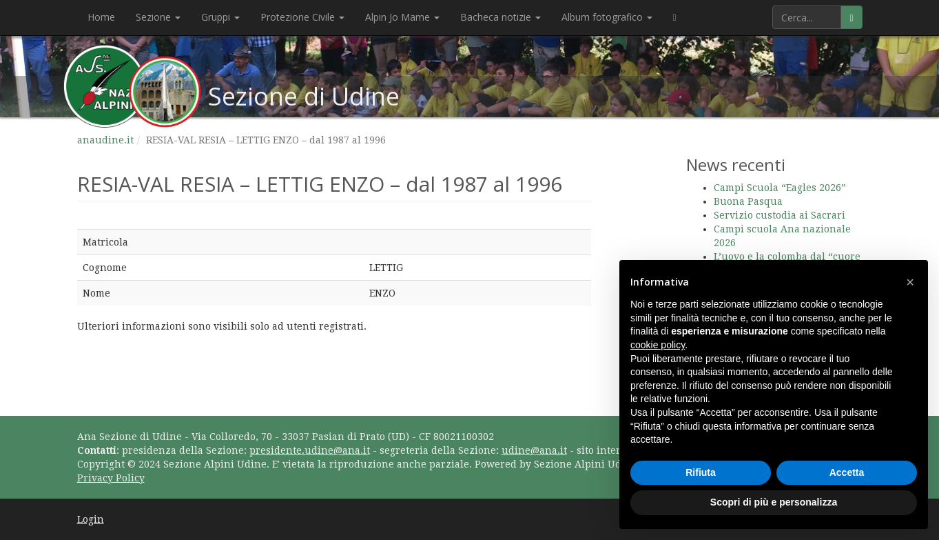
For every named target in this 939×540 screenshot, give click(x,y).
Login (90, 519)
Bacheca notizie (500, 16)
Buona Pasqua (748, 201)
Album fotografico (606, 16)
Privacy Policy (111, 477)
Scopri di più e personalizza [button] (773, 502)
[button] (910, 282)
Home (101, 16)
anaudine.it (105, 140)
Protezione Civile (302, 16)
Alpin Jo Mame (402, 16)
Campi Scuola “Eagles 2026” (780, 187)
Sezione (158, 16)
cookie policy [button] (657, 344)
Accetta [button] (847, 472)
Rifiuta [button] (700, 472)
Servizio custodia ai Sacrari (779, 215)
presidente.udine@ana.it (309, 450)
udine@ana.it (534, 450)
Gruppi (220, 16)
